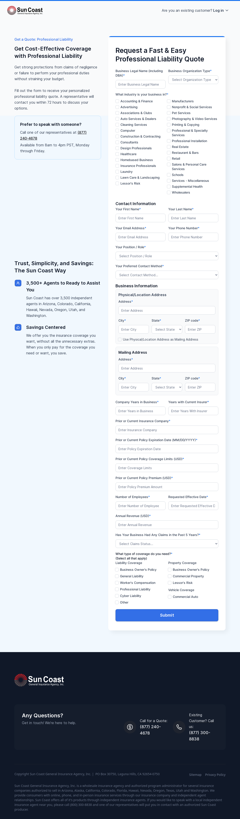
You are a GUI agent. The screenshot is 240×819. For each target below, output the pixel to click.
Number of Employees (132, 497)
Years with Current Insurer (188, 402)
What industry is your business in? (141, 94)
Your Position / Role (130, 247)
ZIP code (192, 320)
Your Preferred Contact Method (139, 266)
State (156, 320)
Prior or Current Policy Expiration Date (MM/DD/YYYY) (156, 440)
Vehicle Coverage (181, 590)
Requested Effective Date (188, 497)
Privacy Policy (215, 774)
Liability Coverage (128, 563)
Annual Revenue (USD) (133, 516)
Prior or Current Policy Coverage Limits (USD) (149, 459)
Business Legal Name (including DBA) (139, 73)
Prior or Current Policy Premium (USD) (144, 478)
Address (125, 301)
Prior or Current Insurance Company (142, 421)
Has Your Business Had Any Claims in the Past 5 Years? (157, 535)
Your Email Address (130, 228)
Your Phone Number (183, 228)
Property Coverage (182, 563)
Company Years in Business (137, 402)
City (122, 320)
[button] (195, 10)
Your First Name (128, 209)
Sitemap (195, 774)
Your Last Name (181, 209)
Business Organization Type (190, 71)
